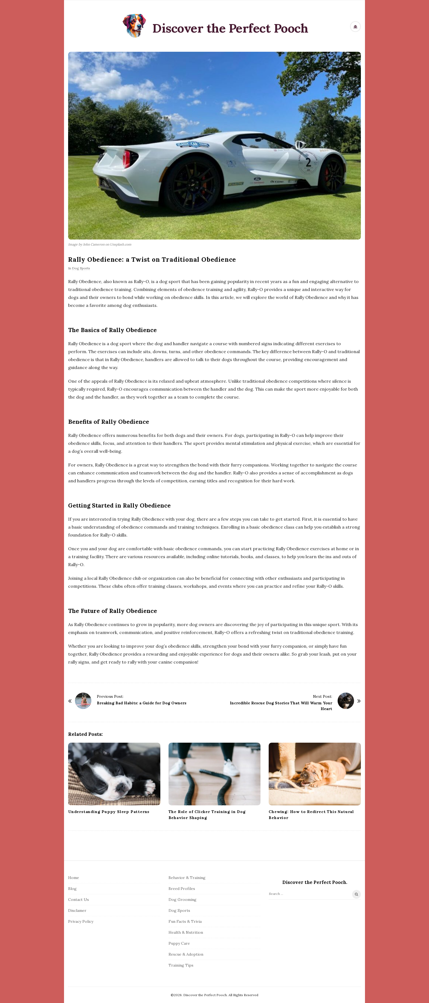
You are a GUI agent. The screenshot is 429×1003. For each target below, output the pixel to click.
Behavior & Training (187, 877)
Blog (72, 888)
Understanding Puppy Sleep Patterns (108, 811)
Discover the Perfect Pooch (230, 28)
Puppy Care (179, 943)
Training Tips (181, 965)
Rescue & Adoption (186, 954)
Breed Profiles (182, 888)
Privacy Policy (80, 921)
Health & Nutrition (186, 932)
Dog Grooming (182, 899)
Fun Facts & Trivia (185, 921)
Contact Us (78, 899)
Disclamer (77, 910)
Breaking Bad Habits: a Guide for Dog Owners (141, 703)
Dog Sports (81, 268)
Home (73, 877)
